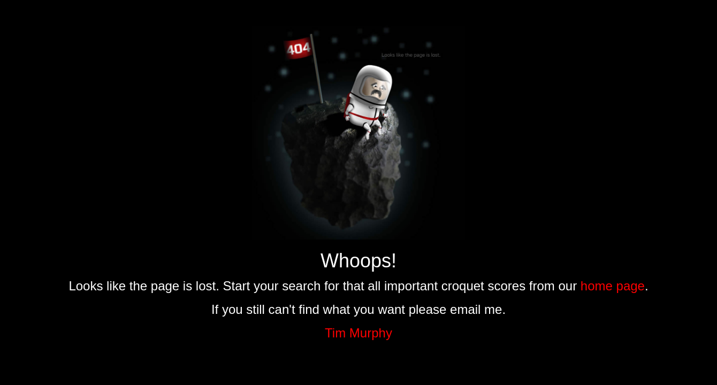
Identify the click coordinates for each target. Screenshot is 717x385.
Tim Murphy (358, 333)
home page (613, 286)
